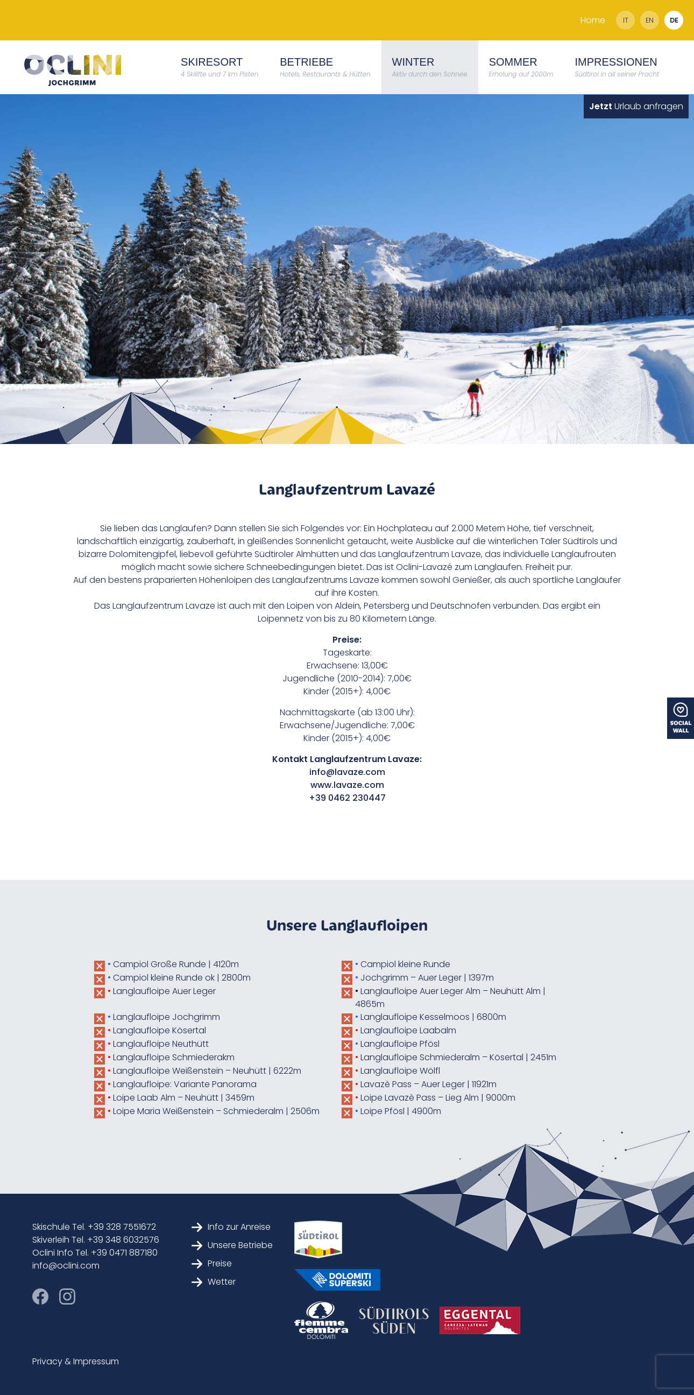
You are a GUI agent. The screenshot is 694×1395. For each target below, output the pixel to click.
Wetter (214, 1282)
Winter (430, 67)
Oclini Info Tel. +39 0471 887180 (95, 1252)
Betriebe (325, 67)
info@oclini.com (66, 1265)
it (625, 20)
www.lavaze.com (347, 785)
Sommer (521, 67)
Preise (212, 1263)
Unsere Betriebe (232, 1245)
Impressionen (617, 67)
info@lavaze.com (347, 772)
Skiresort (219, 67)
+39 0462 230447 (347, 798)
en (650, 20)
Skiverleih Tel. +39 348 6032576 (95, 1240)
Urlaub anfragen (636, 106)
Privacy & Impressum (75, 1361)
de (674, 20)
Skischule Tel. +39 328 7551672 (94, 1227)
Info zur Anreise (231, 1227)
